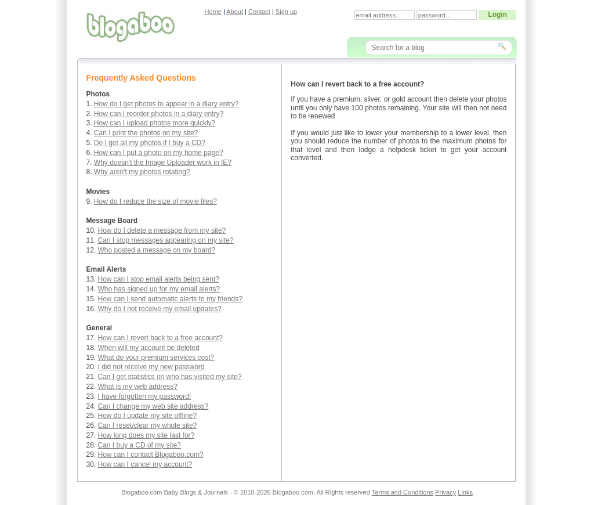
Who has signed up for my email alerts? (159, 289)
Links (465, 492)
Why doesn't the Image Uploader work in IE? (162, 162)
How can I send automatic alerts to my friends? (170, 299)
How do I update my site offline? (147, 416)
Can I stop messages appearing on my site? (166, 240)
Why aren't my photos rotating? (142, 172)
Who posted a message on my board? (157, 250)
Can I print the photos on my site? (146, 133)
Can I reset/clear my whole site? (147, 425)
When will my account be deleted (149, 348)
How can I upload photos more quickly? (154, 123)
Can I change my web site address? (153, 406)
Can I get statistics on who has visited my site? (170, 377)
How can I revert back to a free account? (160, 338)
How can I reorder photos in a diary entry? (158, 114)
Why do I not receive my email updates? (160, 309)
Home (213, 11)
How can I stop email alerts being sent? (158, 279)
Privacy (445, 492)
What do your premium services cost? (156, 358)
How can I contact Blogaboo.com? (151, 454)
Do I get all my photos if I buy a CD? (149, 143)
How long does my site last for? (146, 435)
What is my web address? (138, 387)
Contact (259, 11)
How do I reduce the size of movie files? (155, 201)
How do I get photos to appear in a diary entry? (166, 104)
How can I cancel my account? (145, 464)
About (234, 11)
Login (497, 14)
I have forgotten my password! (144, 396)
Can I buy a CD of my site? (139, 445)
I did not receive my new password (151, 367)
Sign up (286, 11)
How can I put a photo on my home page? (158, 153)
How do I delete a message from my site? (162, 230)
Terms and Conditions (402, 492)
